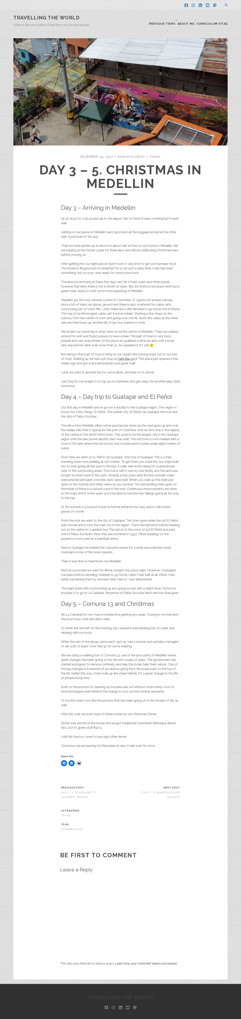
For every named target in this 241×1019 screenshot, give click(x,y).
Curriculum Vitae (214, 17)
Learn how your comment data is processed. (146, 954)
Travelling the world (46, 18)
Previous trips (164, 17)
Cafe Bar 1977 (127, 349)
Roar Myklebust (130, 147)
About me (187, 17)
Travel (157, 147)
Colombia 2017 (72, 819)
